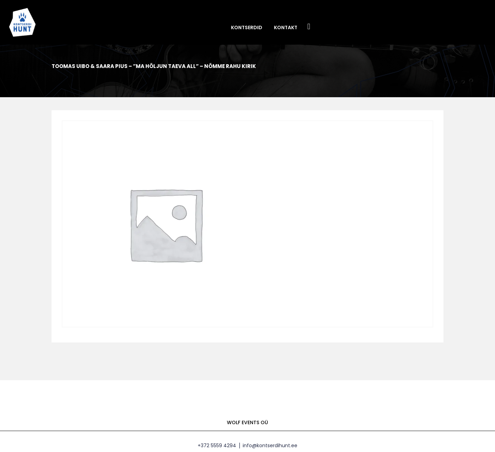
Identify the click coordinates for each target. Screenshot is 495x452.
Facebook (309, 27)
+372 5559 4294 (217, 445)
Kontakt (285, 27)
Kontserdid (246, 27)
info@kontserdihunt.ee (270, 445)
